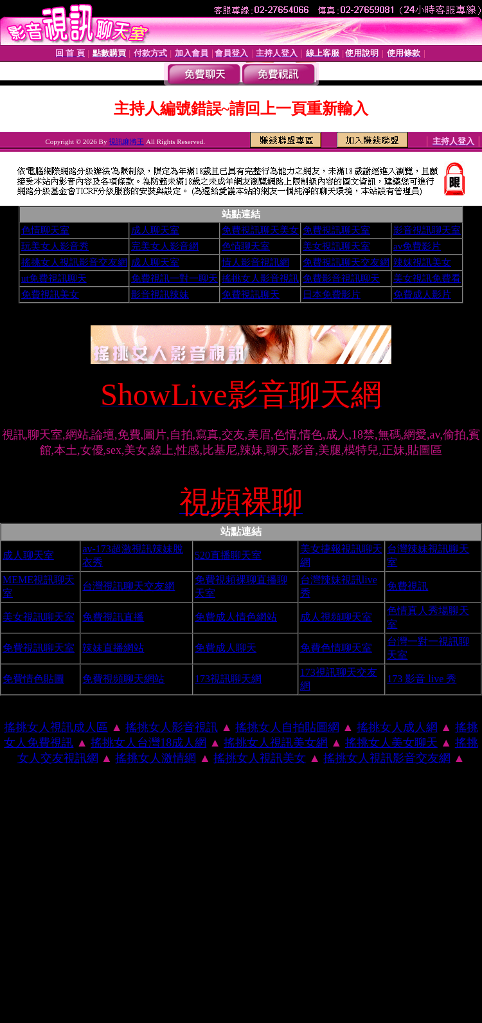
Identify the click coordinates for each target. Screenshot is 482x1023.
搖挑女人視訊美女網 (276, 742)
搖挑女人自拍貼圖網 (287, 727)
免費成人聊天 (225, 647)
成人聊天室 (155, 230)
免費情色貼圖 (33, 678)
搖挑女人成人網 (397, 727)
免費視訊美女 (50, 294)
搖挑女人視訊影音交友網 (74, 262)
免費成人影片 (422, 294)
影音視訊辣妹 (160, 294)
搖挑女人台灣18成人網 (148, 742)
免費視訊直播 (113, 616)
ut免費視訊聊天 (54, 278)
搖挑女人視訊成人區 (56, 727)
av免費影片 (417, 246)
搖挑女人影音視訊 (260, 278)
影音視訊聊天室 (427, 230)
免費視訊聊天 (251, 294)
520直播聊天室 (228, 555)
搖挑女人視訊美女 (259, 758)
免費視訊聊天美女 (260, 230)
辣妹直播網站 (113, 647)
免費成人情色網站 (236, 616)
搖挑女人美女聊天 (391, 742)
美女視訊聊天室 (336, 246)
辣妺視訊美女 (422, 262)
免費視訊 (407, 586)
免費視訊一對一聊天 (174, 278)
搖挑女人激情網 (155, 758)
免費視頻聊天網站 (123, 678)
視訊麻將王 (126, 141)
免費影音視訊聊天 (341, 278)
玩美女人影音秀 (55, 246)
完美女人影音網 (165, 246)
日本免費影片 (332, 294)
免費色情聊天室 (336, 647)
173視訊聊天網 (228, 678)
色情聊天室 (45, 230)
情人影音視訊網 (255, 262)
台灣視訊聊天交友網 (128, 586)
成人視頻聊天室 (336, 616)
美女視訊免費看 (427, 278)
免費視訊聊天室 (336, 230)
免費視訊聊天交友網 (346, 262)
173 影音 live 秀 (421, 678)
